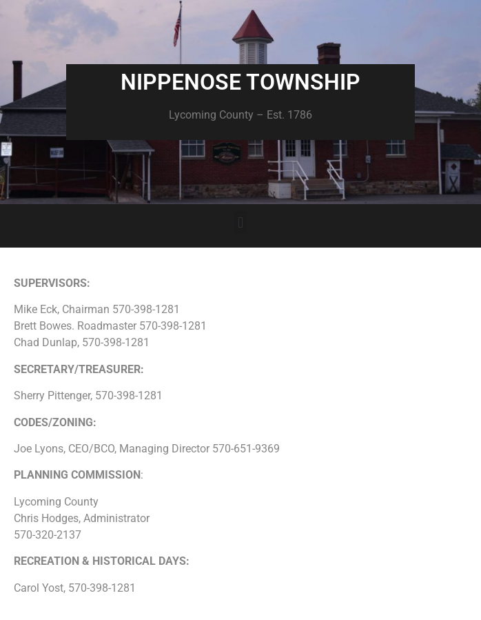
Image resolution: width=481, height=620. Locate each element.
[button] (240, 222)
